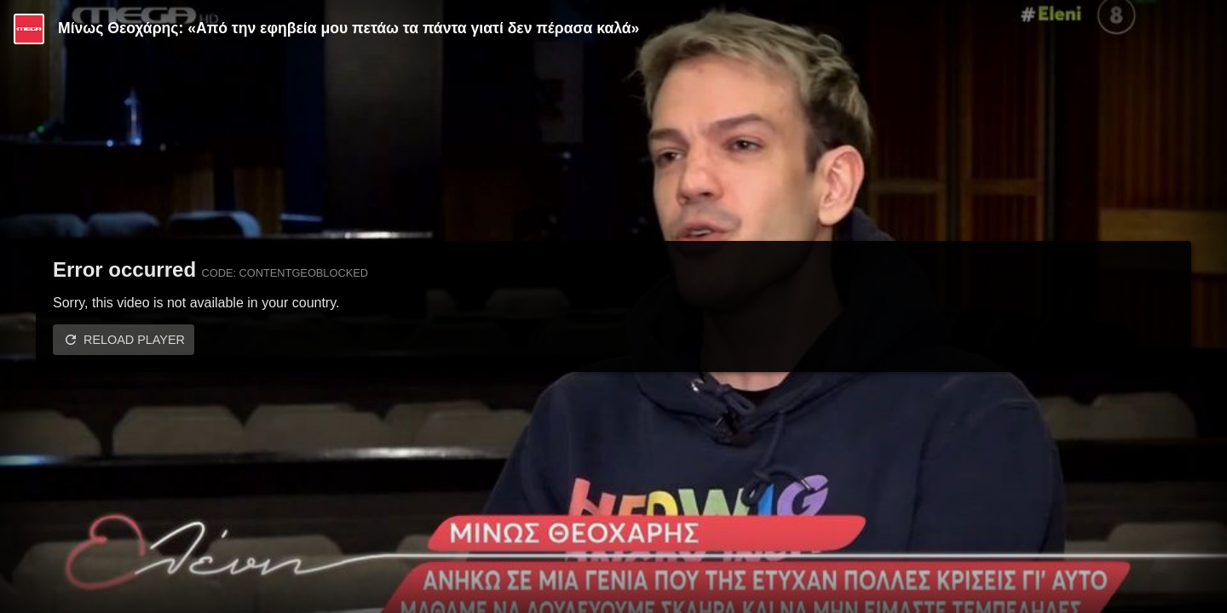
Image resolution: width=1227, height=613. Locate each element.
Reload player (134, 340)
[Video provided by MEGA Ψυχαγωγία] (29, 29)
